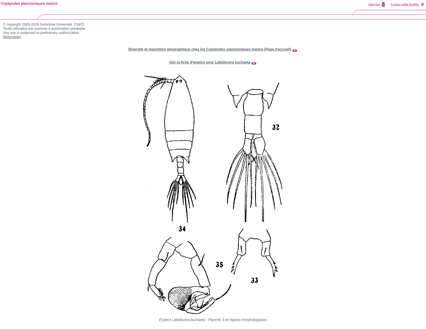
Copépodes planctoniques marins (29, 3)
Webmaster (12, 37)
